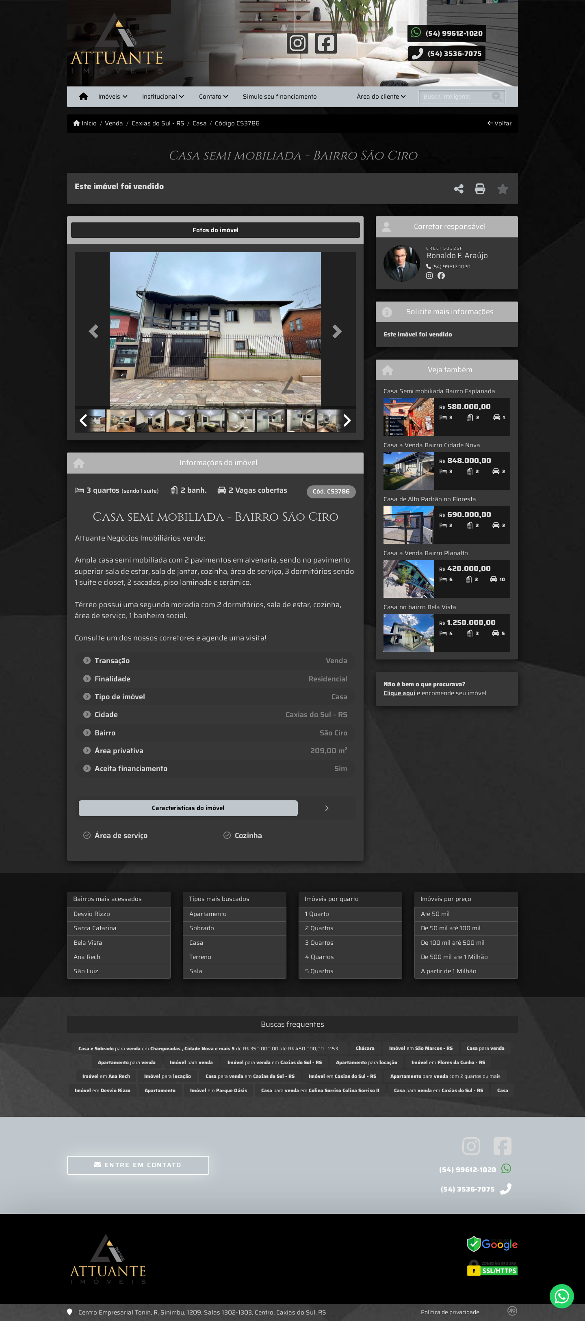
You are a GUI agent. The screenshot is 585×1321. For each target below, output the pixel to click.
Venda (114, 123)
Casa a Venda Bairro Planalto (426, 553)
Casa (200, 123)
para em (275, 1062)
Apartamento (208, 913)
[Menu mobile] (83, 96)
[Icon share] (297, 42)
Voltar (500, 123)
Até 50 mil (435, 913)
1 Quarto (317, 913)
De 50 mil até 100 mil (451, 928)
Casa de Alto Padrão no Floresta (430, 499)
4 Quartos (319, 956)
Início (85, 123)
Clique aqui (399, 693)
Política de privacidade (450, 1311)
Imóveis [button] (109, 96)
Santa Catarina (95, 928)
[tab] (100, 230)
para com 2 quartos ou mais (445, 1076)
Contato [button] (210, 96)
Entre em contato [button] (138, 1164)
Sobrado (201, 928)
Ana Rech (87, 956)
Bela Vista (88, 942)
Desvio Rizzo (92, 913)
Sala (195, 971)
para (486, 1048)
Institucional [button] (159, 96)
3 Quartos (319, 942)
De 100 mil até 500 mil (453, 942)
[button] (96, 331)
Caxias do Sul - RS (158, 123)
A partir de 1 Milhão (449, 971)
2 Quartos (319, 928)
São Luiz (86, 971)
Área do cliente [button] (378, 96)
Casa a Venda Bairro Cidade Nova (432, 445)
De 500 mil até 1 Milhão (454, 956)
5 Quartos (319, 971)
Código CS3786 (237, 123)
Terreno (200, 956)
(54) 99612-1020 (454, 33)
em (421, 1048)
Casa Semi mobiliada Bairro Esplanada (439, 391)
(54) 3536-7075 (455, 53)
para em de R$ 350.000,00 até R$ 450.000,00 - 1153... (210, 1048)
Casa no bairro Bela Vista (420, 607)
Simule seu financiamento (280, 96)
